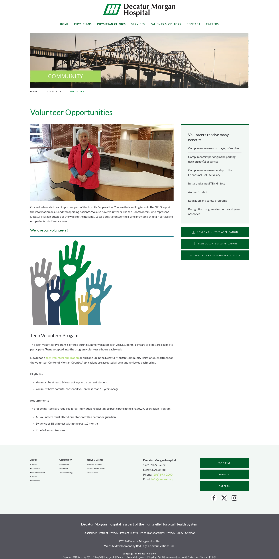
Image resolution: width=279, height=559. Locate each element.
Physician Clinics (111, 24)
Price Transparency (152, 532)
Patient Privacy (108, 532)
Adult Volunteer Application (215, 232)
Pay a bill (224, 463)
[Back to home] (139, 10)
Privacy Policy (174, 532)
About (33, 459)
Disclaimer (90, 532)
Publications (92, 472)
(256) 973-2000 (162, 474)
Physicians (83, 24)
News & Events (95, 459)
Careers (212, 24)
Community (65, 459)
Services (138, 24)
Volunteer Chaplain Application (214, 255)
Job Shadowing (65, 472)
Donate (224, 474)
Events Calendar (94, 464)
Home (64, 24)
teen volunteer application (62, 357)
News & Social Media (96, 468)
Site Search (35, 480)
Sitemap (190, 532)
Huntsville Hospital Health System (171, 524)
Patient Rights (129, 532)
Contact (194, 24)
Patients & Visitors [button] (165, 24)
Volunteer (63, 468)
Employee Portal (37, 472)
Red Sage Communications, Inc (155, 546)
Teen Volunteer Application (214, 244)
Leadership (35, 468)
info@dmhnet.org (162, 479)
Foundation (64, 464)
